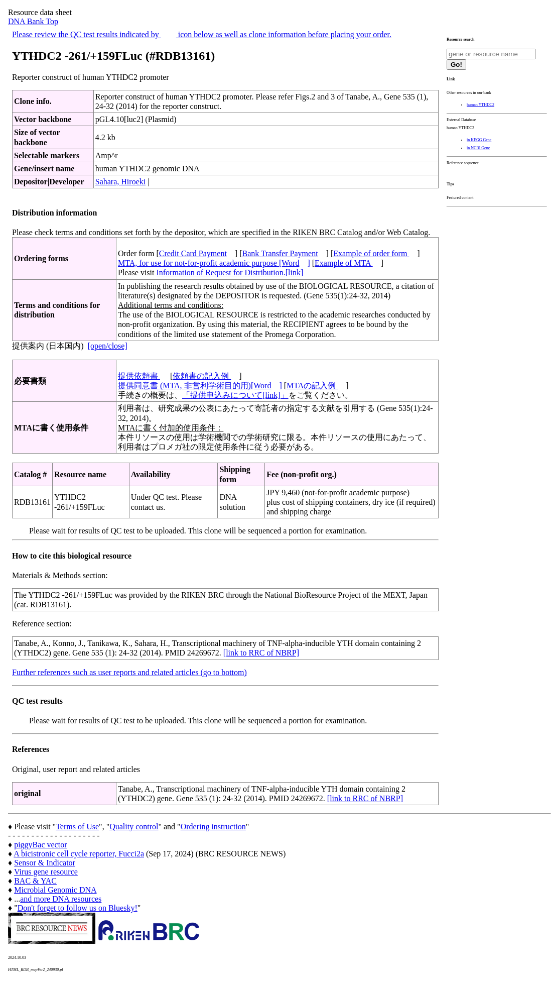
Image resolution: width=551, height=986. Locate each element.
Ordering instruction (213, 826)
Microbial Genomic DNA (55, 890)
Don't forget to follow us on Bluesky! (77, 908)
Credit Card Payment (193, 253)
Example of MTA (344, 263)
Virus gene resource (46, 871)
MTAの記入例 (312, 385)
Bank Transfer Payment (280, 253)
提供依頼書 (139, 376)
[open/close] (107, 346)
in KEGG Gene (479, 140)
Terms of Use (77, 826)
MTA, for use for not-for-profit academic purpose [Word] (214, 263)
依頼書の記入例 (202, 376)
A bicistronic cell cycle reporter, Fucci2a (79, 853)
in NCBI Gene (478, 148)
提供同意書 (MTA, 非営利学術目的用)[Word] (200, 385)
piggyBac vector (40, 844)
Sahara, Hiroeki (120, 181)
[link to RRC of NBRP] (261, 652)
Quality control (133, 826)
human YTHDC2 (480, 104)
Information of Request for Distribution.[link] (229, 272)
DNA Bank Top (33, 21)
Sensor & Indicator (44, 862)
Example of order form (371, 253)
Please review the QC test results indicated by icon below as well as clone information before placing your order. (201, 34)
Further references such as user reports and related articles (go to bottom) (129, 672)
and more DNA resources (60, 899)
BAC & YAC (35, 881)
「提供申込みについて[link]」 (235, 395)
